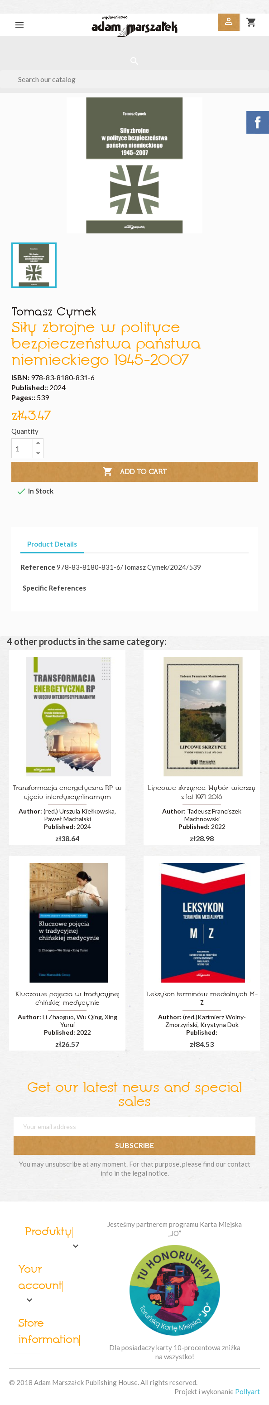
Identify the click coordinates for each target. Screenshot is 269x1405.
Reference (37, 566)
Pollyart (247, 1391)
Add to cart (134, 472)
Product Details (52, 544)
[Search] (134, 79)
